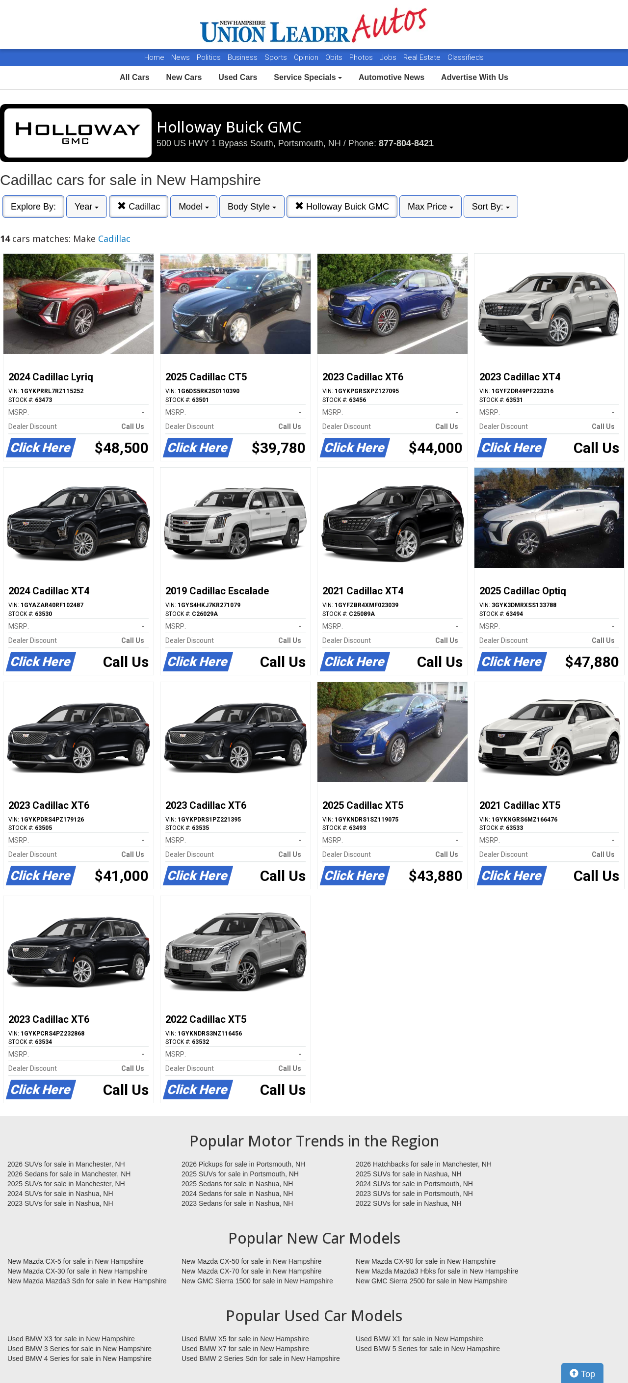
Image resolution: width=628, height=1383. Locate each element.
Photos (362, 57)
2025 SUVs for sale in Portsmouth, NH (240, 1174)
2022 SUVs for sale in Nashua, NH (409, 1203)
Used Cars (237, 77)
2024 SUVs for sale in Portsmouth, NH (414, 1184)
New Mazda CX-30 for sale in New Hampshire (77, 1271)
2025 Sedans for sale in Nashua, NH (237, 1184)
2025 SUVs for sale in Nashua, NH (409, 1174)
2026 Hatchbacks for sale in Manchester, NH (424, 1164)
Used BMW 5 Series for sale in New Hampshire (428, 1349)
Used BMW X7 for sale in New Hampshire (245, 1349)
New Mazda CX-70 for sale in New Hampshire (252, 1271)
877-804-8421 (406, 143)
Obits (334, 57)
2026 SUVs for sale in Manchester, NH (66, 1164)
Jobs (389, 57)
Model (194, 207)
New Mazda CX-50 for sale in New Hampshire (252, 1261)
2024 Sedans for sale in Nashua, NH (237, 1193)
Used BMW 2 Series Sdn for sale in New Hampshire (261, 1358)
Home (154, 57)
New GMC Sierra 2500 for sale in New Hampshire (431, 1281)
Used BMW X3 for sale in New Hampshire (71, 1339)
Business (244, 57)
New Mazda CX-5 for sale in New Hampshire (75, 1261)
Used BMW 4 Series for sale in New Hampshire (79, 1358)
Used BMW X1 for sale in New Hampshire (419, 1339)
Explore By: (33, 207)
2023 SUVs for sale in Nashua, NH (60, 1203)
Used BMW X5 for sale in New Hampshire (245, 1339)
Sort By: (491, 207)
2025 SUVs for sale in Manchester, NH (66, 1184)
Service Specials (308, 77)
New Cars (184, 77)
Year (87, 207)
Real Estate (423, 57)
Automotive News (391, 77)
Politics (209, 57)
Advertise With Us (474, 77)
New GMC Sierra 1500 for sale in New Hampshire (257, 1281)
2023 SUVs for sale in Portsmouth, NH (414, 1193)
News (180, 57)
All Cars (134, 77)
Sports (276, 57)
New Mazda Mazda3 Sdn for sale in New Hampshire (86, 1281)
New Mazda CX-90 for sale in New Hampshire (426, 1261)
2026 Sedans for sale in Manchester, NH (69, 1174)
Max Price (430, 207)
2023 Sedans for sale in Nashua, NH (237, 1203)
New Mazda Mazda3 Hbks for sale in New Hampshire (437, 1271)
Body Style (252, 207)
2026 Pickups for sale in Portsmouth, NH (243, 1164)
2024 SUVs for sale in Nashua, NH (60, 1193)
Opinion (307, 57)
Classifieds (465, 57)
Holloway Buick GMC (342, 206)
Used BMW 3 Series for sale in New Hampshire (79, 1349)
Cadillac (138, 206)
